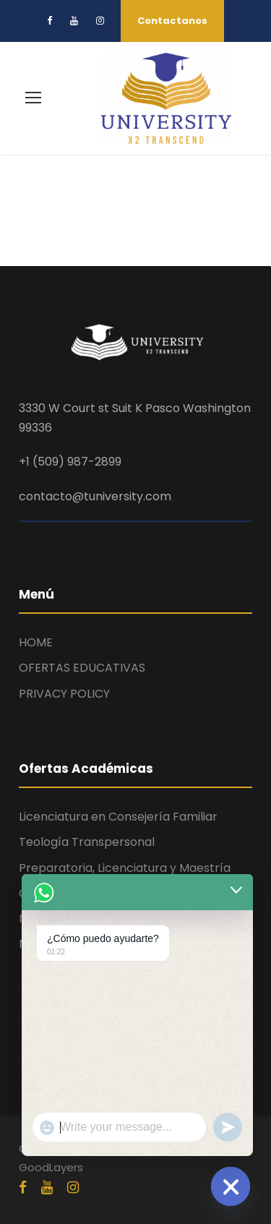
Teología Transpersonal (87, 842)
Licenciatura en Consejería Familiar (118, 816)
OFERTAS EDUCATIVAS (82, 667)
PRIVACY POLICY (64, 693)
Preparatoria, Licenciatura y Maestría (125, 868)
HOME (36, 642)
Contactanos (172, 20)
